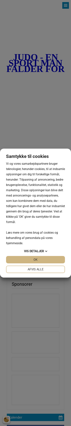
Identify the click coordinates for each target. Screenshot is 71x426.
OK (35, 259)
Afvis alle (36, 269)
